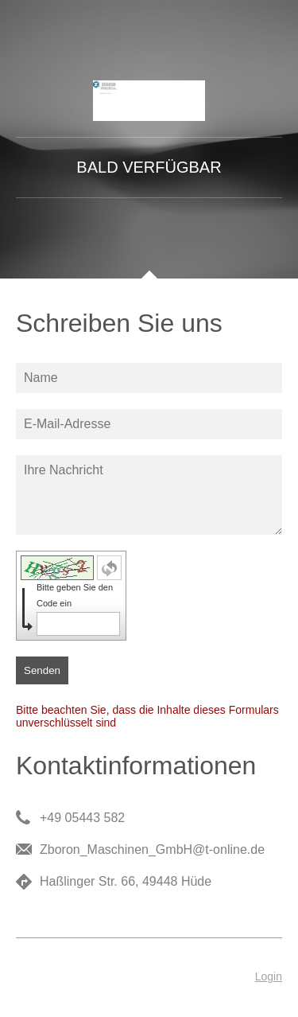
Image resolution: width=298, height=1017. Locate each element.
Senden (42, 670)
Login (268, 976)
